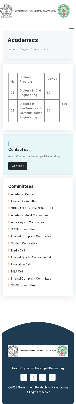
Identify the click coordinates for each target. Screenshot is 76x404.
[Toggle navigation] (71, 26)
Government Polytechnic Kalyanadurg (43, 387)
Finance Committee (22, 201)
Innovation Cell (19, 264)
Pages (24, 48)
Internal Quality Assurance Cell (29, 258)
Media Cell (16, 251)
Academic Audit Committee (28, 215)
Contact (18, 166)
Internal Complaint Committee (29, 236)
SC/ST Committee (21, 229)
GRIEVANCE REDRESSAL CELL (31, 208)
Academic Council (21, 194)
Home (11, 48)
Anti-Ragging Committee (26, 222)
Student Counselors (22, 243)
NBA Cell (15, 272)
